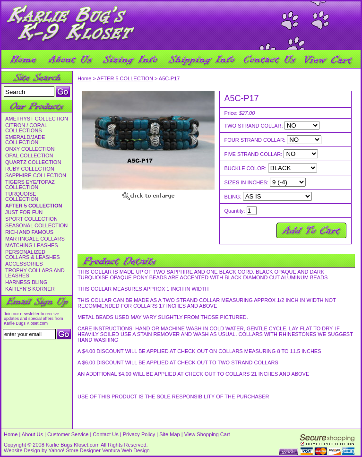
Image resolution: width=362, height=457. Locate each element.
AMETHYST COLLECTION (36, 118)
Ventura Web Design (126, 450)
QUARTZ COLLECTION (33, 162)
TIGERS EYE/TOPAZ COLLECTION (30, 185)
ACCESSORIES (24, 264)
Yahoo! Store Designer (74, 450)
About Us (32, 434)
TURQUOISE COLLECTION (21, 196)
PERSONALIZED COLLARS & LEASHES (32, 255)
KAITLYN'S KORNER (30, 289)
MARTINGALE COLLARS (35, 238)
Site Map (169, 434)
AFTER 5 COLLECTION (33, 205)
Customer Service (67, 434)
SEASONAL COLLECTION (36, 225)
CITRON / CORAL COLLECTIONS (26, 128)
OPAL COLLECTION (29, 155)
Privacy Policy (139, 434)
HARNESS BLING (26, 282)
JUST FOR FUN (24, 212)
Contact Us (105, 434)
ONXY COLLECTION (29, 149)
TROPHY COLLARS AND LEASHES (35, 273)
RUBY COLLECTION (29, 169)
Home (84, 78)
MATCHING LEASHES (31, 245)
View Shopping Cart (207, 434)
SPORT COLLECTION (31, 219)
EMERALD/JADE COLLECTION (25, 140)
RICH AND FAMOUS (29, 232)
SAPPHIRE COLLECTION (35, 175)
